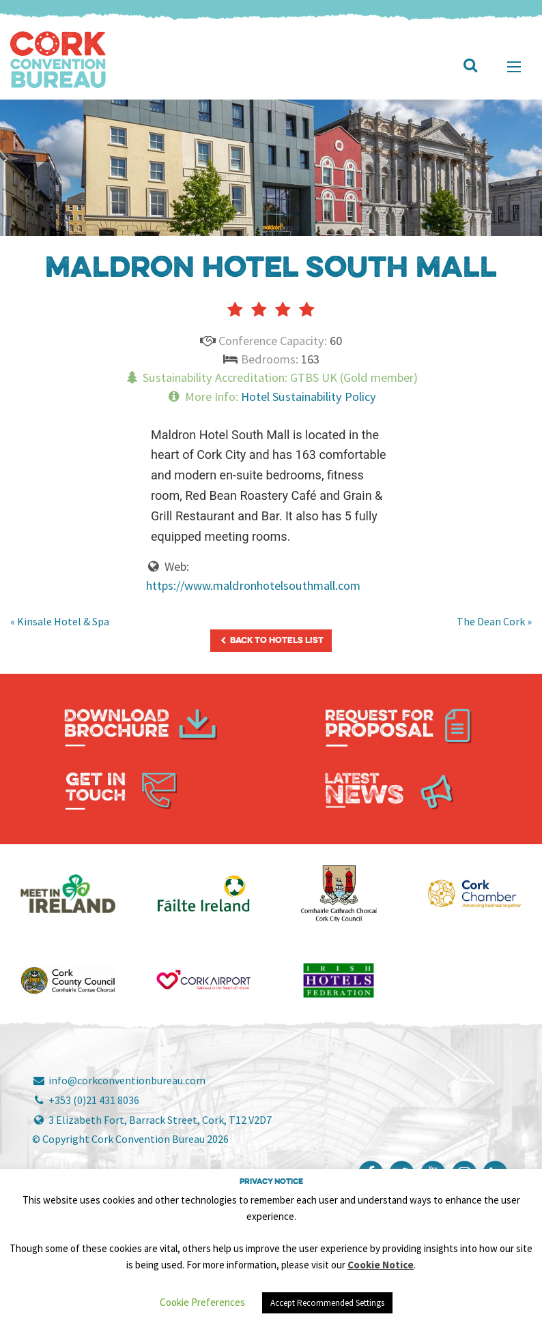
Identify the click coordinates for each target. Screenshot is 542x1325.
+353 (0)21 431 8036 (85, 1100)
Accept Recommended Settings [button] (327, 1303)
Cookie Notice (380, 1264)
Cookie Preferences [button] (202, 1302)
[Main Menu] (514, 66)
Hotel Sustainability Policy (308, 396)
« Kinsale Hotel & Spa (59, 621)
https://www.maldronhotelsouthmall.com (253, 585)
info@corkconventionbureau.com (118, 1080)
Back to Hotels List (271, 640)
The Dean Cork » (494, 621)
